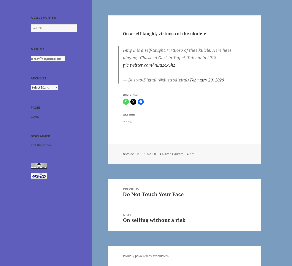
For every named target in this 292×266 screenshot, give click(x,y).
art (192, 154)
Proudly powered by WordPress (146, 256)
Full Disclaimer (41, 145)
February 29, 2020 (207, 80)
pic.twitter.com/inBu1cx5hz (149, 65)
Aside (130, 154)
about (35, 116)
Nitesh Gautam (172, 154)
